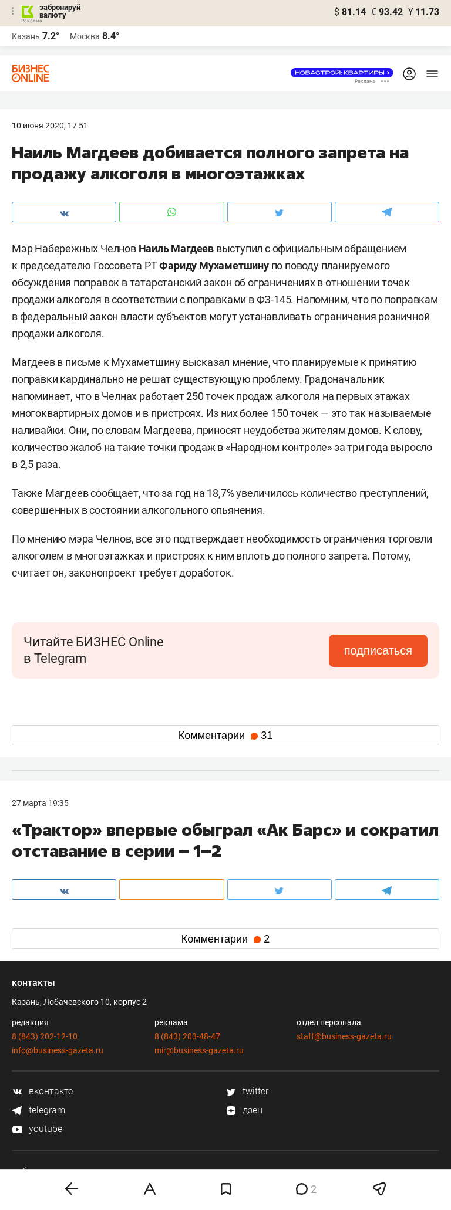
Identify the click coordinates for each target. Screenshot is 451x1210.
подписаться (378, 650)
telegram (38, 1110)
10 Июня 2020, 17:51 (50, 125)
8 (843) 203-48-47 (187, 1036)
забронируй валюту (59, 11)
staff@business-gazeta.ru (344, 1036)
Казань (26, 36)
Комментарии (225, 735)
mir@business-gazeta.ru (199, 1050)
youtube (37, 1128)
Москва (85, 36)
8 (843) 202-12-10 (45, 1036)
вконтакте (42, 1091)
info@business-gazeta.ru (57, 1050)
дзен (244, 1110)
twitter (247, 1091)
